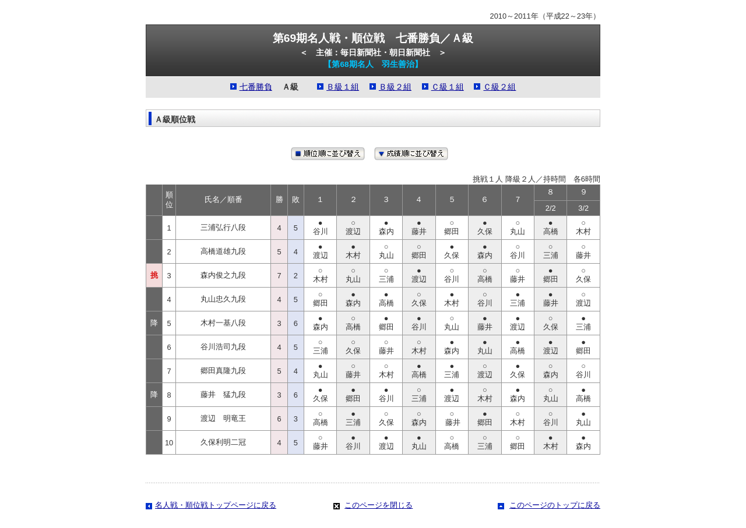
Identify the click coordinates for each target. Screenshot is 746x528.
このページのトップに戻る (554, 505)
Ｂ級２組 (395, 87)
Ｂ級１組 (342, 87)
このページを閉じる (378, 505)
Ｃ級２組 (499, 87)
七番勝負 (256, 87)
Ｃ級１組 (447, 87)
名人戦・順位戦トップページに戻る (215, 505)
